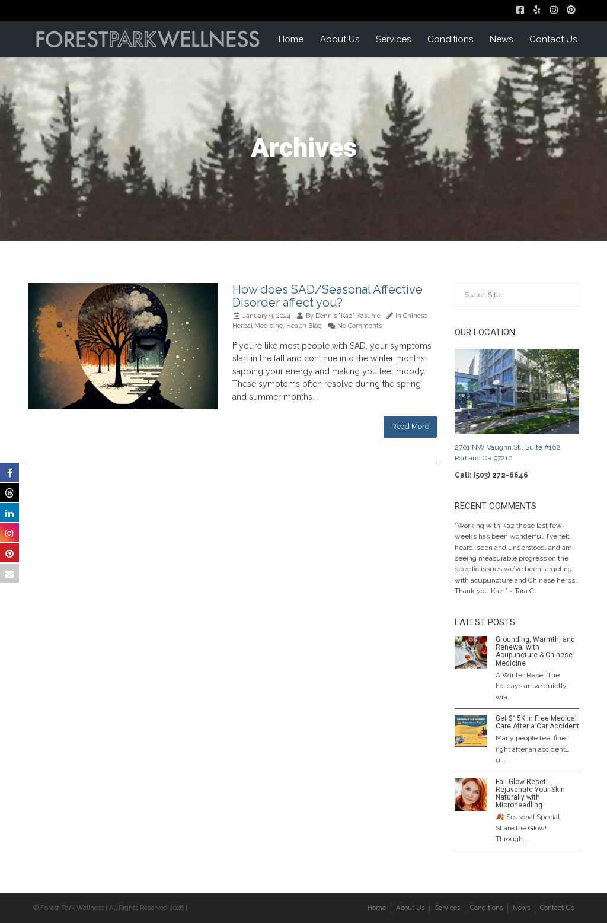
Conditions (450, 39)
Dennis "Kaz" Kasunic (348, 316)
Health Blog (304, 326)
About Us (339, 39)
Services (393, 39)
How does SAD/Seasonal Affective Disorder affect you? (327, 296)
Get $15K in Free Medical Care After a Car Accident (537, 722)
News (501, 39)
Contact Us (553, 39)
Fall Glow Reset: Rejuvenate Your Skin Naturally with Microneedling (530, 794)
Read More (410, 426)
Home (291, 39)
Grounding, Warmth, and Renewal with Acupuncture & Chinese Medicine (535, 651)
